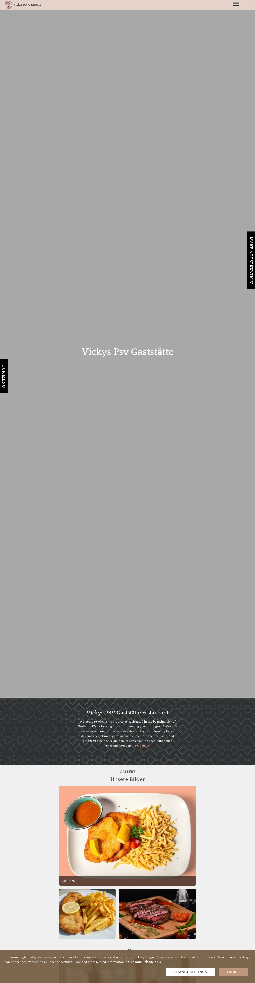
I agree (233, 972)
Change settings (190, 972)
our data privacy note (144, 961)
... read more (140, 745)
